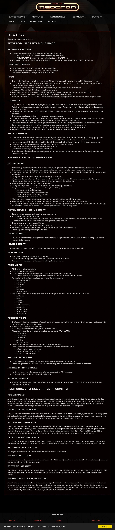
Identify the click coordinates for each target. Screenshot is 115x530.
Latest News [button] (17, 17)
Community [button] (80, 17)
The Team (96, 520)
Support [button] (98, 17)
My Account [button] (17, 21)
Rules (12, 520)
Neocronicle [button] (58, 17)
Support (38, 520)
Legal (58, 520)
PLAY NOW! (36, 21)
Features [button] (38, 17)
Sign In (52, 21)
